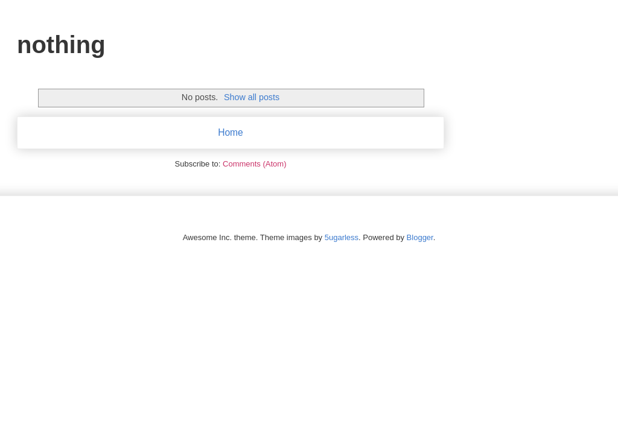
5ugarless (341, 237)
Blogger (420, 237)
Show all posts (251, 97)
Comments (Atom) (254, 163)
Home (230, 132)
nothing (61, 44)
